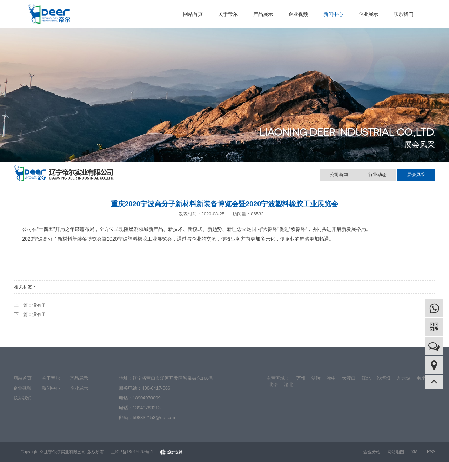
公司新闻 (339, 174)
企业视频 (298, 14)
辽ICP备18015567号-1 (132, 451)
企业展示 (368, 14)
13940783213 (147, 407)
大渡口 (349, 378)
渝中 (331, 378)
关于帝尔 (228, 14)
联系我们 (403, 14)
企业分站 (371, 451)
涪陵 (316, 378)
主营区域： (278, 378)
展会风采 (416, 174)
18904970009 (147, 398)
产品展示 (263, 14)
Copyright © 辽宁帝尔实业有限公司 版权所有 (62, 451)
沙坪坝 (383, 378)
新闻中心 (333, 14)
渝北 (288, 384)
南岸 (420, 378)
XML (415, 451)
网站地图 (395, 451)
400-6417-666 (156, 388)
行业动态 (377, 174)
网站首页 (193, 14)
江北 (366, 378)
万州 (301, 378)
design (171, 451)
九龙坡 (403, 378)
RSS (431, 451)
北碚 (273, 384)
